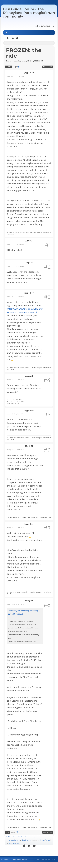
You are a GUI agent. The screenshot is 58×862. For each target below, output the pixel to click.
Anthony (47, 840)
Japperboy (29, 73)
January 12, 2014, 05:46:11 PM (15, 414)
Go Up (8, 832)
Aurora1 (29, 241)
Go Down (9, 67)
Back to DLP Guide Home (44, 26)
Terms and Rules (45, 860)
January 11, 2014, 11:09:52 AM (15, 296)
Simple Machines (16, 859)
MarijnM (29, 446)
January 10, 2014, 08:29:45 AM (15, 244)
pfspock (29, 262)
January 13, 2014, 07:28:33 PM (15, 449)
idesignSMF (25, 859)
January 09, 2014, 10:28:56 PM (15, 76)
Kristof (42, 840)
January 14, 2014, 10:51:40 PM (15, 604)
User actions (47, 67)
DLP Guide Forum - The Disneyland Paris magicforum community (29, 12)
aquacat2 (29, 376)
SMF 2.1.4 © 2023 (6, 859)
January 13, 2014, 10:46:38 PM (15, 527)
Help (38, 860)
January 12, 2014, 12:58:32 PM (15, 379)
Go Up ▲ (54, 860)
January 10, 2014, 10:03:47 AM (15, 266)
